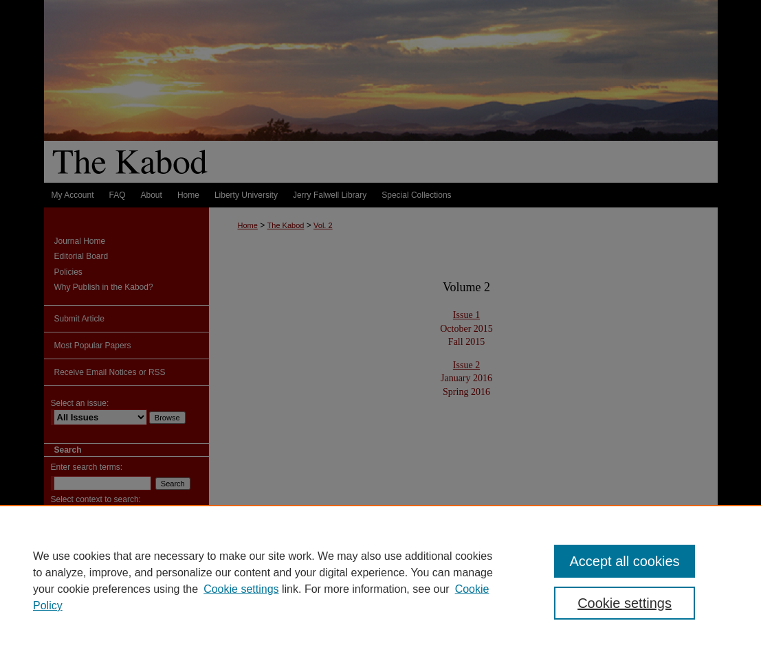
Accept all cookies (624, 561)
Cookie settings (240, 589)
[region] (380, 580)
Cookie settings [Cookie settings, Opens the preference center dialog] (624, 603)
